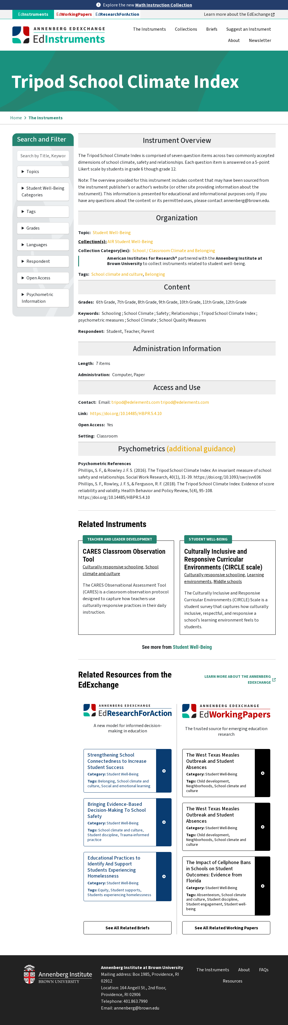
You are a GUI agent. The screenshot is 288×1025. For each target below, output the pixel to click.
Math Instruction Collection (163, 5)
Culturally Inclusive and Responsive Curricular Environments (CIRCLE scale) (223, 559)
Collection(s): (92, 242)
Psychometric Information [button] (37, 297)
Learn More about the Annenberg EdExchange (240, 679)
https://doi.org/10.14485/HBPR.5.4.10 (126, 414)
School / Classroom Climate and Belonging (173, 251)
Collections (186, 29)
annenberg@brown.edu (136, 1008)
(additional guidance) (201, 448)
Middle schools (227, 581)
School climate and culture (117, 274)
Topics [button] (32, 172)
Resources (232, 981)
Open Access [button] (38, 278)
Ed (74, 14)
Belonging (155, 274)
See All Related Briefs (127, 928)
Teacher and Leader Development (119, 539)
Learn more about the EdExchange (239, 14)
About (234, 40)
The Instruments (149, 29)
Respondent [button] (38, 261)
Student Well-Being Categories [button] (43, 191)
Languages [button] (36, 245)
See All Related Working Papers (226, 928)
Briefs (211, 29)
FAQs (264, 970)
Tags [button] (31, 211)
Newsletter (260, 40)
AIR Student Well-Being (130, 242)
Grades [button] (33, 228)
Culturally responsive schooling (113, 567)
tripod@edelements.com (135, 402)
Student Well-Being (112, 233)
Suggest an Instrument (248, 29)
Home (16, 118)
